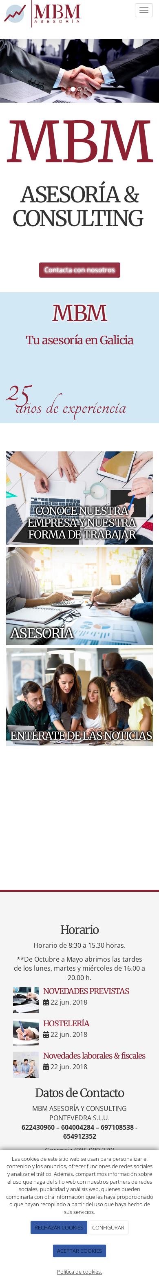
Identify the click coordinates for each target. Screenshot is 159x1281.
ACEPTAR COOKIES (79, 1250)
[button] (12, 71)
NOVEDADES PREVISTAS (86, 991)
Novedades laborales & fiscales (94, 1056)
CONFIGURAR (108, 1227)
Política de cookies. (79, 1271)
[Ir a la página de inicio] (44, 14)
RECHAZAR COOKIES (59, 1227)
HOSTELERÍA (66, 1023)
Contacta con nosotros (79, 269)
